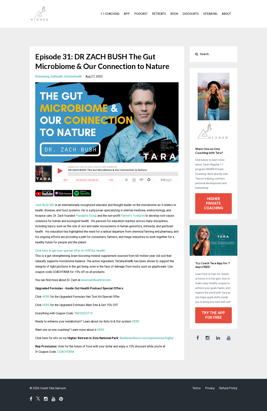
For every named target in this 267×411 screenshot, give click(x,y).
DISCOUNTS (191, 14)
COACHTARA (65, 352)
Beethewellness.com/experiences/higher (147, 338)
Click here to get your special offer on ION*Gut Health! (70, 250)
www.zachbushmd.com (96, 280)
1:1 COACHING (109, 14)
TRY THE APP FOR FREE (213, 315)
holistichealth (73, 76)
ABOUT (226, 14)
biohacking (42, 76)
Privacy (210, 388)
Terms (196, 388)
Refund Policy (228, 388)
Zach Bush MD (44, 205)
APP (127, 14)
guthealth (57, 76)
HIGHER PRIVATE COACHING (213, 203)
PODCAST (141, 14)
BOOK (174, 14)
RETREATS (159, 14)
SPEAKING (210, 14)
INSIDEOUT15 (83, 313)
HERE (46, 296)
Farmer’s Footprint (133, 215)
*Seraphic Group (86, 215)
